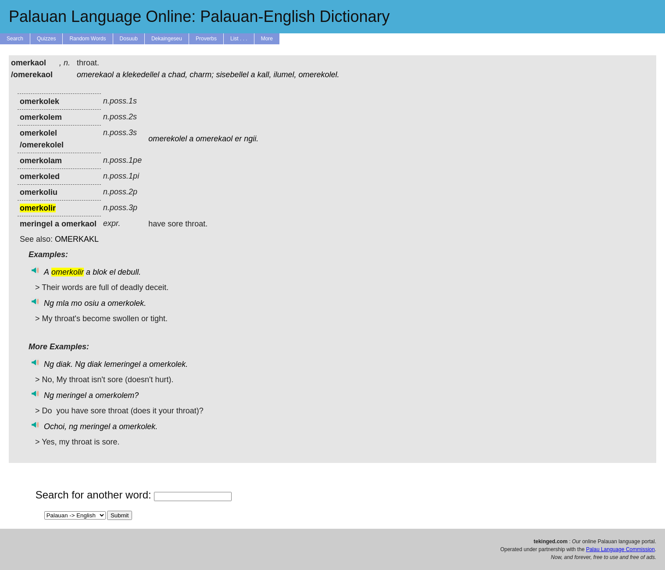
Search (15, 39)
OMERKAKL (77, 239)
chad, (177, 74)
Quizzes (46, 39)
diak (94, 364)
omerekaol (95, 74)
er (238, 138)
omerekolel (167, 138)
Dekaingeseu (166, 39)
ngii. (251, 138)
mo (76, 303)
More (267, 39)
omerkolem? (117, 395)
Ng (49, 303)
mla (62, 303)
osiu (91, 303)
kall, (264, 74)
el (112, 272)
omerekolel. (319, 74)
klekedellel (140, 74)
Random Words (87, 39)
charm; (201, 74)
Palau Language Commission (620, 549)
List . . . (238, 39)
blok (100, 272)
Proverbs (206, 39)
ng (73, 426)
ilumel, (285, 74)
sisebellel (232, 74)
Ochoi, (55, 426)
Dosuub (129, 39)
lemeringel (122, 364)
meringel (71, 395)
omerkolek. (126, 303)
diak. (64, 364)
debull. (129, 272)
